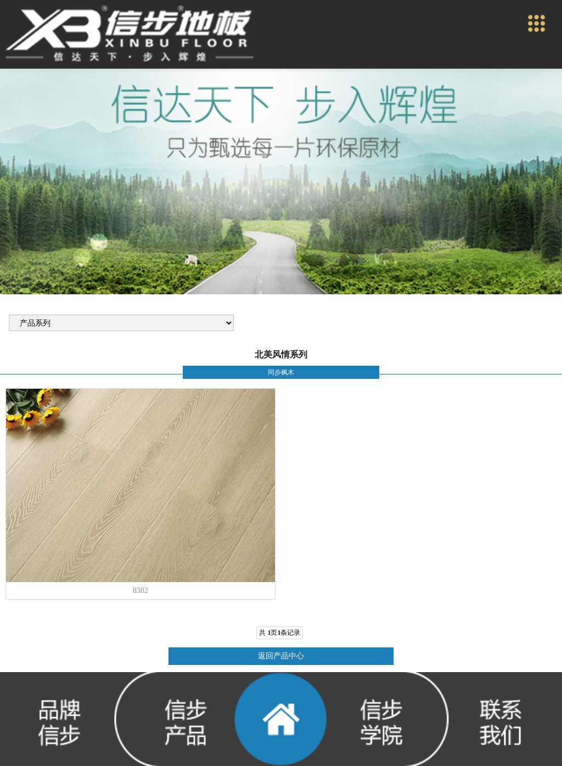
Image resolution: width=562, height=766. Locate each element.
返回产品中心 (281, 656)
